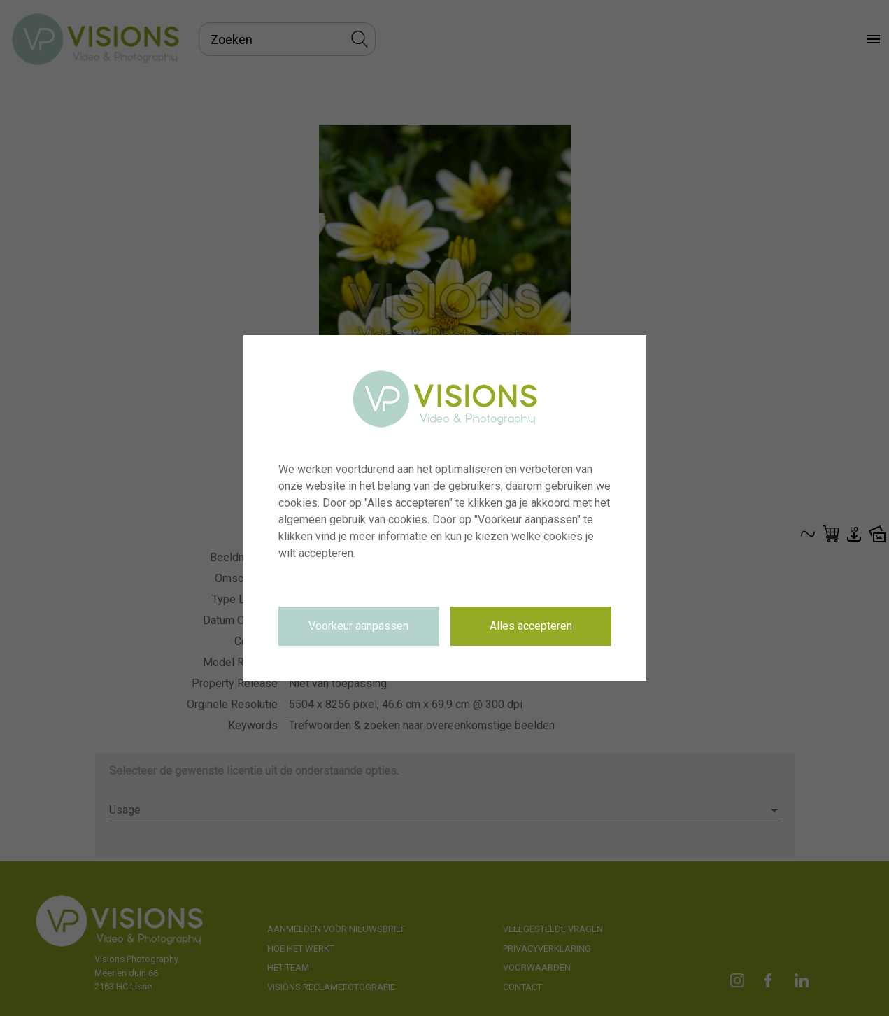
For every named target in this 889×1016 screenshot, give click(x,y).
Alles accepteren (531, 626)
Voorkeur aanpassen (358, 626)
